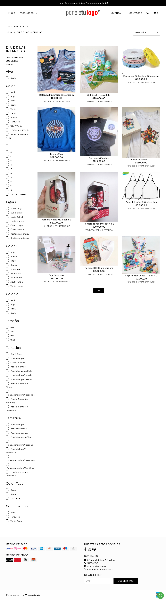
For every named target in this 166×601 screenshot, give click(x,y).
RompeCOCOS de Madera (99, 268)
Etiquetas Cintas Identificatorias (141, 76)
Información (18, 26)
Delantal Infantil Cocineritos (141, 202)
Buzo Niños (56, 154)
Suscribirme (125, 581)
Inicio (11, 13)
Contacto (135, 13)
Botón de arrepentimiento (98, 570)
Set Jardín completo (98, 95)
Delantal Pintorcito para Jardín (56, 95)
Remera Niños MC (141, 160)
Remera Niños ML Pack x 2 (56, 220)
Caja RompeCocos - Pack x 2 (141, 276)
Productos (28, 13)
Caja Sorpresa (56, 276)
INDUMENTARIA (15, 58)
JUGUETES (12, 61)
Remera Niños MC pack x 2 (99, 224)
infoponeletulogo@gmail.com (100, 561)
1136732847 (91, 564)
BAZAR (9, 65)
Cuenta (118, 13)
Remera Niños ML (99, 158)
